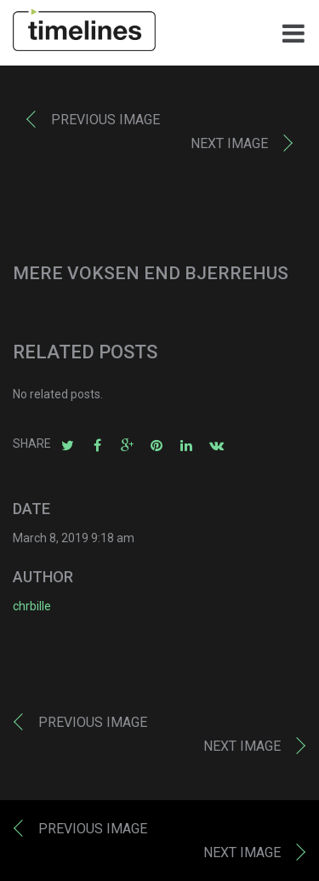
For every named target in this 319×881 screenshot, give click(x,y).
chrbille (32, 606)
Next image (229, 143)
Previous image (105, 120)
